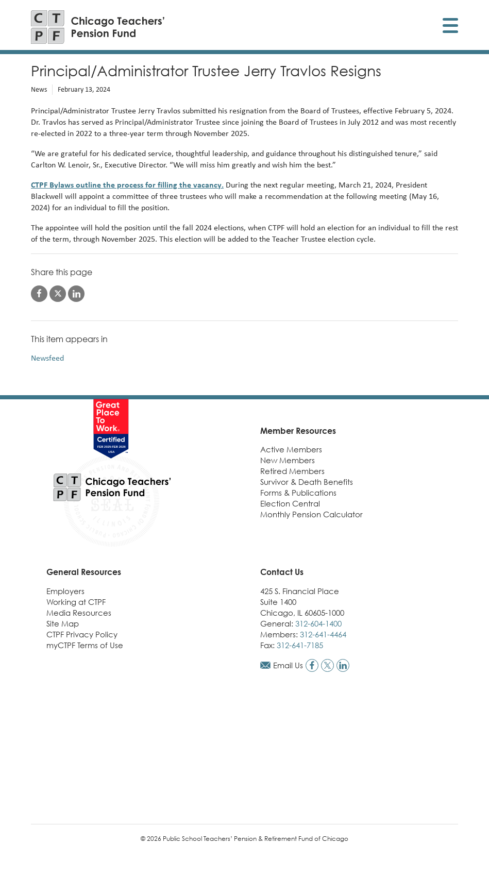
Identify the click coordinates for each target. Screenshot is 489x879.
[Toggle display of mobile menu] (450, 27)
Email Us (288, 665)
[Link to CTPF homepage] (98, 27)
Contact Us (281, 572)
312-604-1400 (318, 623)
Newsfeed (47, 357)
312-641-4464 (323, 634)
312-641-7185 (300, 645)
